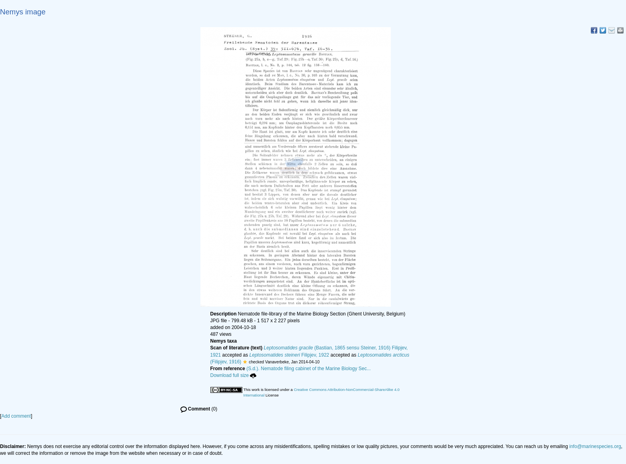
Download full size (233, 375)
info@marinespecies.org (595, 446)
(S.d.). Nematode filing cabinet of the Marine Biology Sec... (308, 368)
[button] (245, 362)
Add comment (16, 416)
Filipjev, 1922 (289, 355)
